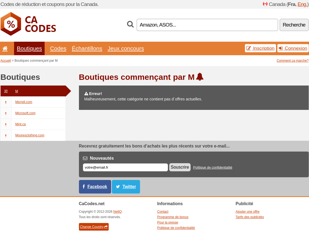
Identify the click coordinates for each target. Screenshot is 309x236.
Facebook (97, 186)
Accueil (6, 61)
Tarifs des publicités (250, 217)
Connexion (293, 48)
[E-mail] (125, 167)
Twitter (129, 186)
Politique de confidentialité (212, 167)
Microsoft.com (18, 113)
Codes (58, 48)
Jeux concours (126, 48)
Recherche (294, 25)
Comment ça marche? (292, 61)
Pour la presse (167, 222)
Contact (162, 212)
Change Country (94, 227)
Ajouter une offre (248, 212)
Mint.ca (13, 124)
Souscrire (180, 167)
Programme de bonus (172, 217)
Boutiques (29, 48)
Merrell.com (16, 102)
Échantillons (87, 48)
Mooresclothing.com (22, 135)
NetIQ (117, 212)
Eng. (302, 4)
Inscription (260, 48)
